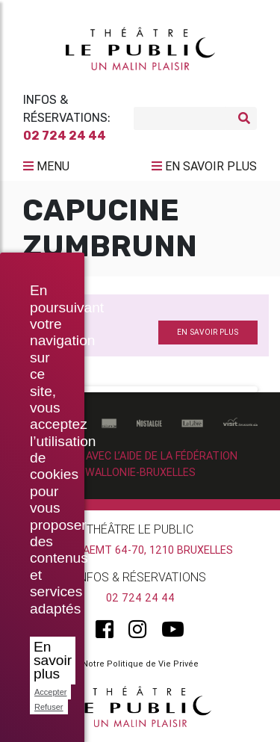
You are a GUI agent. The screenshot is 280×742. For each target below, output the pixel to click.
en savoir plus (207, 332)
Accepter (50, 691)
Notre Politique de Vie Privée (140, 663)
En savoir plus (53, 660)
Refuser (48, 706)
